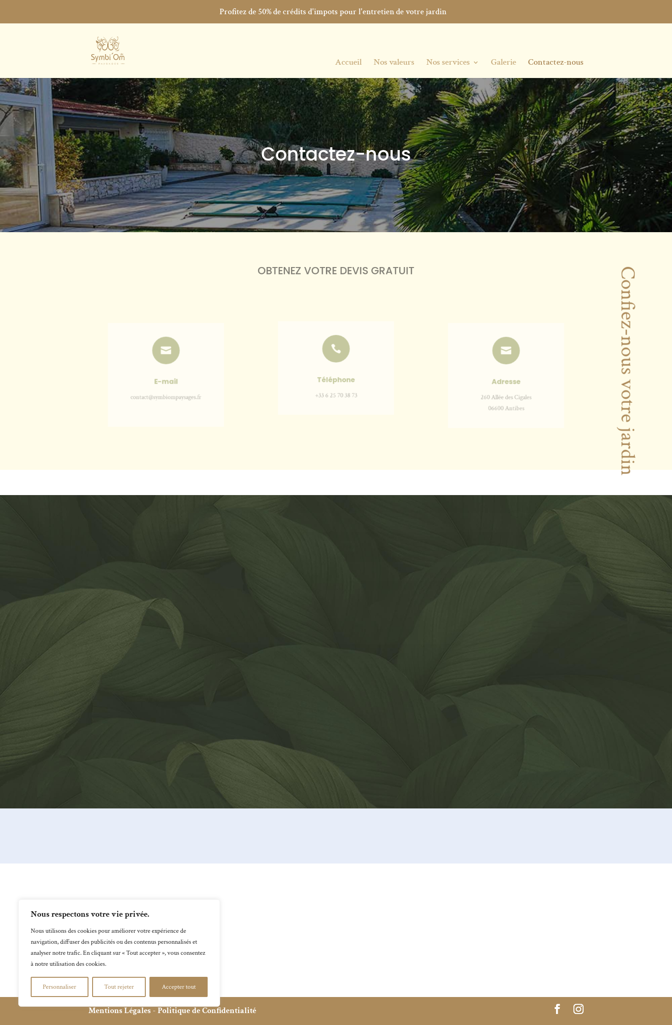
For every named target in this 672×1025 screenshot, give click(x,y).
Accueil (348, 63)
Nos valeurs (394, 63)
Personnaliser (59, 987)
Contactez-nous (556, 63)
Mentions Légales (119, 1010)
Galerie (503, 63)
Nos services (448, 63)
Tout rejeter (119, 987)
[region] (119, 953)
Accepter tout (179, 987)
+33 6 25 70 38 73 (336, 389)
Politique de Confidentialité (207, 1010)
